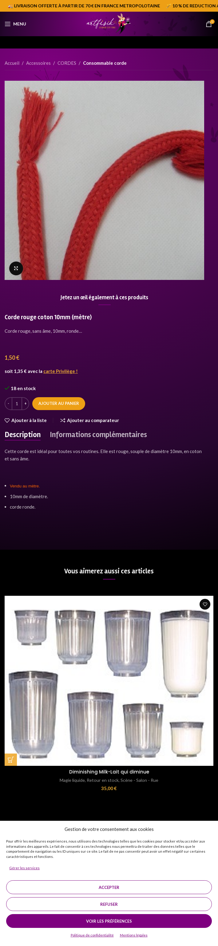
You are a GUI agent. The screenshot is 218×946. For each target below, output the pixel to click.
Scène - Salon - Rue (139, 780)
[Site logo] (109, 23)
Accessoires (38, 63)
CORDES (66, 63)
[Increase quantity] (25, 403)
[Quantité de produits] (17, 403)
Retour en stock (103, 780)
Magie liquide (72, 780)
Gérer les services (24, 868)
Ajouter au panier (58, 403)
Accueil (12, 63)
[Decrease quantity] (8, 403)
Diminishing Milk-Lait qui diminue (109, 772)
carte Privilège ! (60, 371)
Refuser (109, 904)
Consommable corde (105, 63)
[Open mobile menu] (15, 24)
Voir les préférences (109, 921)
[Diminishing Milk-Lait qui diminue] (109, 681)
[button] (11, 760)
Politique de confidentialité (92, 935)
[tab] (23, 434)
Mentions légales (134, 935)
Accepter (109, 887)
